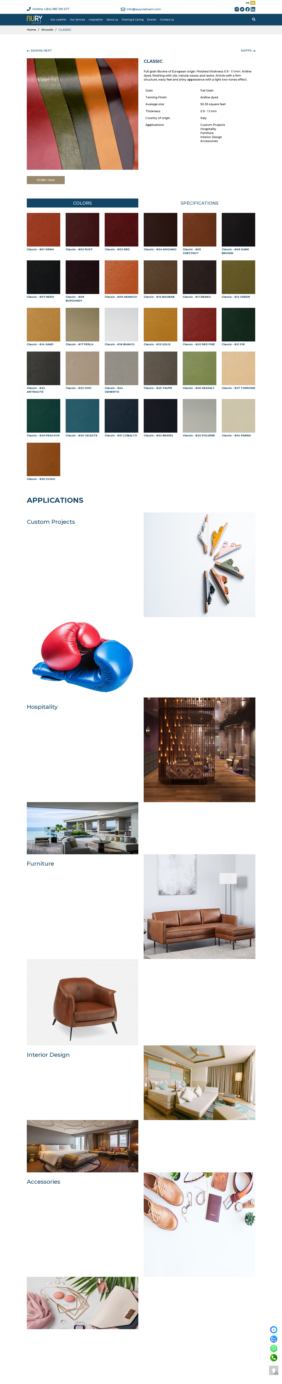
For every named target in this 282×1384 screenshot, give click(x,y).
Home (31, 29)
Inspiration (96, 19)
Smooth (47, 29)
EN (252, 2)
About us (112, 19)
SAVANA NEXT (41, 50)
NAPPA (246, 50)
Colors (82, 203)
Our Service (77, 19)
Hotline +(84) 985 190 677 (48, 9)
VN (247, 2)
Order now (46, 180)
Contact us (167, 19)
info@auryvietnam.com (141, 9)
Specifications (199, 203)
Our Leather (58, 19)
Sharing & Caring (133, 19)
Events (151, 19)
